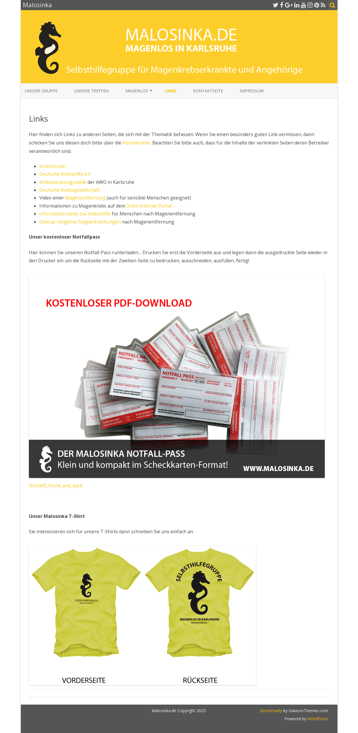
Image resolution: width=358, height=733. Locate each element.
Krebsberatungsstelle (63, 182)
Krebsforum (52, 166)
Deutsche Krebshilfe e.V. (65, 174)
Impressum (252, 91)
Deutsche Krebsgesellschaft (69, 190)
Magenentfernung (86, 198)
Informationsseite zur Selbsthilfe (75, 213)
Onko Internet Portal (149, 206)
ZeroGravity (271, 710)
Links (170, 91)
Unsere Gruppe (41, 91)
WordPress (317, 718)
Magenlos (136, 91)
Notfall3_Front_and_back (56, 485)
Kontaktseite (208, 91)
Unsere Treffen (91, 91)
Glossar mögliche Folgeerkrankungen (80, 222)
